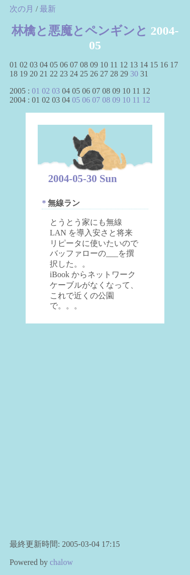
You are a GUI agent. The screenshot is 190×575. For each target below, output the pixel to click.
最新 (48, 9)
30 (134, 73)
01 (36, 91)
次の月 (22, 9)
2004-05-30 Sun (82, 178)
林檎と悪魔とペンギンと (80, 30)
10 (126, 100)
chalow (61, 562)
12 (146, 100)
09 (116, 100)
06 (86, 100)
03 (56, 91)
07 (96, 100)
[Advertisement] (94, 435)
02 (46, 91)
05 (76, 100)
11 (136, 100)
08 (106, 100)
